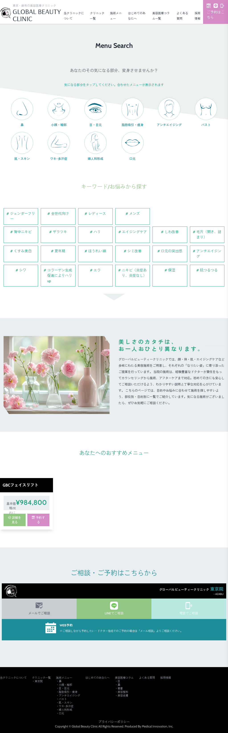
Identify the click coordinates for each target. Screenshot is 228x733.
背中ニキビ (23, 232)
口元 (61, 713)
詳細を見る (14, 520)
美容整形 (123, 692)
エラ (97, 270)
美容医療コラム (124, 677)
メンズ (134, 214)
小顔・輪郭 (65, 684)
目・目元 (64, 688)
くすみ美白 (23, 251)
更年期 (60, 251)
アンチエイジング (208, 254)
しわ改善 (172, 232)
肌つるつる (209, 270)
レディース (97, 214)
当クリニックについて (13, 677)
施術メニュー (64, 677)
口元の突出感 (171, 251)
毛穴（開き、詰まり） (208, 234)
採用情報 (165, 677)
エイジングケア (134, 232)
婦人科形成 (65, 709)
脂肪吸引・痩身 (68, 692)
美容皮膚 (123, 695)
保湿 (171, 270)
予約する (38, 520)
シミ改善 (134, 251)
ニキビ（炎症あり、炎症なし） (134, 273)
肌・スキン (65, 702)
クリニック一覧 (41, 677)
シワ (22, 270)
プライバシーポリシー (114, 722)
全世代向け (60, 214)
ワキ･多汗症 (66, 706)
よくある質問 (147, 677)
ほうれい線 (97, 251)
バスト (63, 699)
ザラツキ (60, 232)
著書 (120, 688)
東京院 (39, 681)
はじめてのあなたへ (98, 677)
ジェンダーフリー (22, 216)
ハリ (97, 232)
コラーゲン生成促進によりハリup (59, 275)
